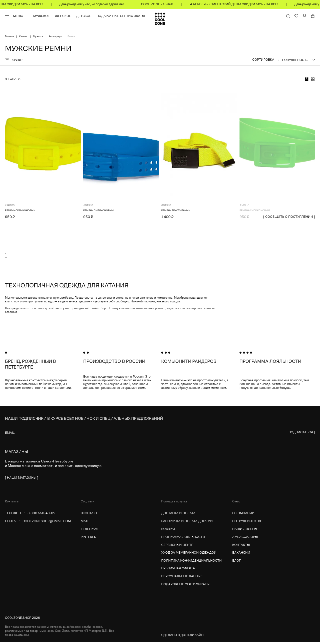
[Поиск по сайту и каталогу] (288, 16)
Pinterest (89, 537)
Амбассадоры (245, 537)
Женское (63, 16)
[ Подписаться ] (300, 432)
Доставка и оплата (178, 513)
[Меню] (14, 16)
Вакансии (241, 552)
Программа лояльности (183, 537)
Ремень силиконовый (20, 210)
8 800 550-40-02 (41, 513)
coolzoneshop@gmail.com (46, 521)
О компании (243, 513)
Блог (236, 560)
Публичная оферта (178, 568)
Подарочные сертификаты (120, 16)
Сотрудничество (247, 521)
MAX (84, 521)
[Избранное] (296, 16)
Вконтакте (90, 513)
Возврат (168, 529)
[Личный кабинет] (304, 16)
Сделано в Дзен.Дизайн (182, 635)
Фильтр (14, 59)
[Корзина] (312, 16)
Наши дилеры (244, 529)
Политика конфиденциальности (191, 560)
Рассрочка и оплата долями (187, 521)
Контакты (241, 545)
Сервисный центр (177, 545)
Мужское (41, 16)
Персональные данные (181, 576)
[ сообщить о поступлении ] (289, 216)
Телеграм (89, 529)
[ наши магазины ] (21, 477)
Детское (83, 16)
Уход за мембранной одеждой (188, 552)
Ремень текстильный (175, 210)
